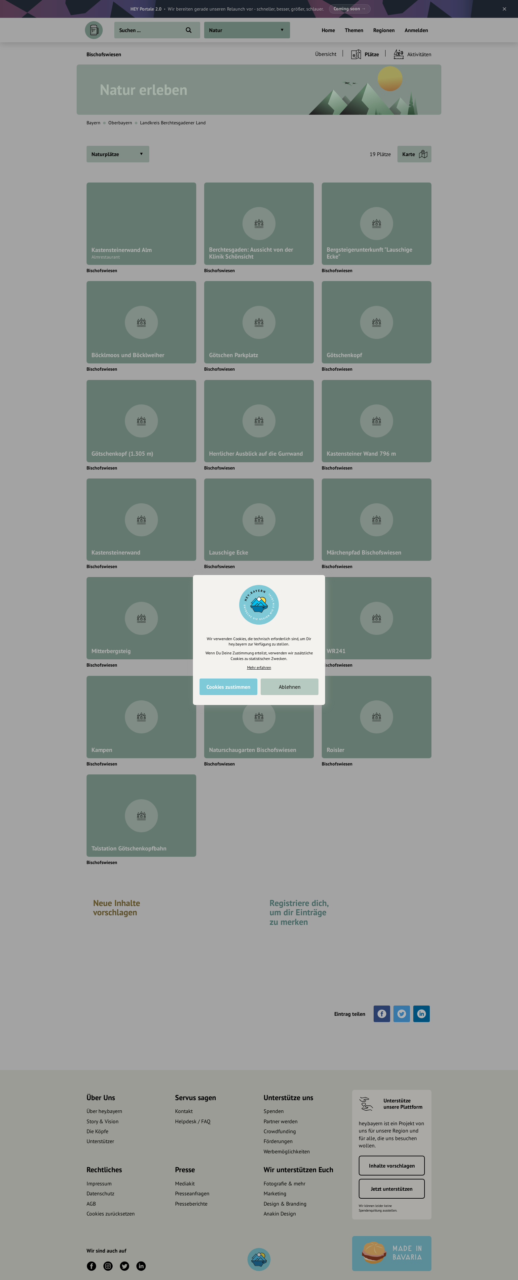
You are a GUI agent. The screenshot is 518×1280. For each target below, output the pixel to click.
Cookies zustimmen (228, 686)
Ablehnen (290, 686)
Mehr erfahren (259, 667)
